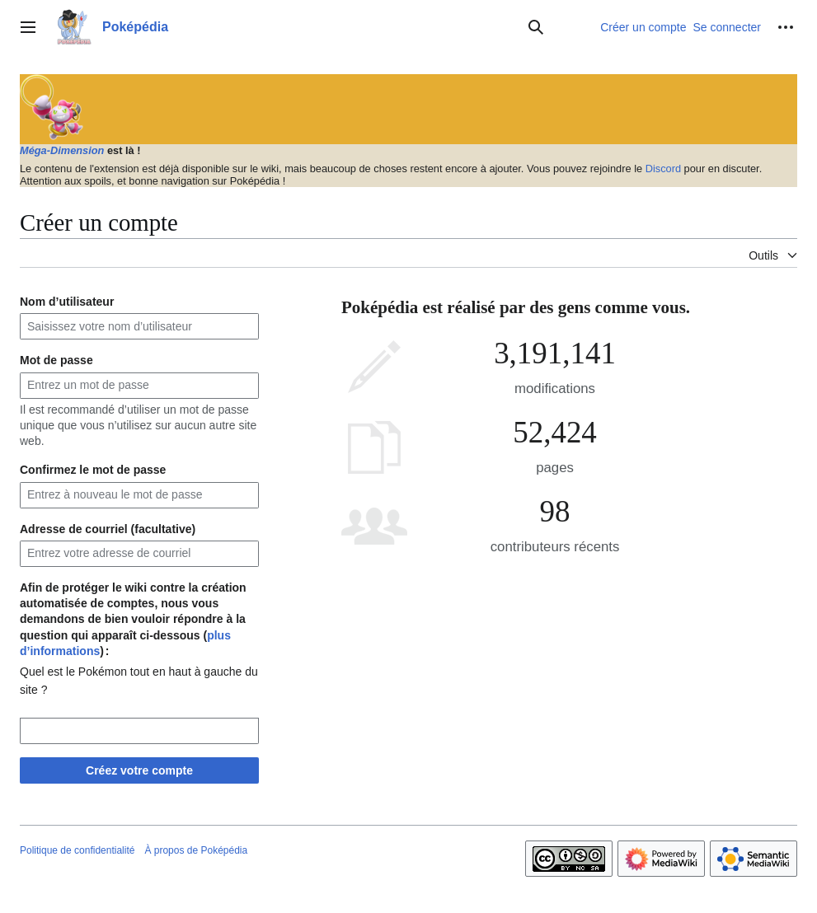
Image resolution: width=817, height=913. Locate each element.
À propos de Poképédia (195, 850)
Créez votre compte (139, 770)
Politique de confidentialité (77, 850)
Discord (663, 168)
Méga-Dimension (62, 150)
